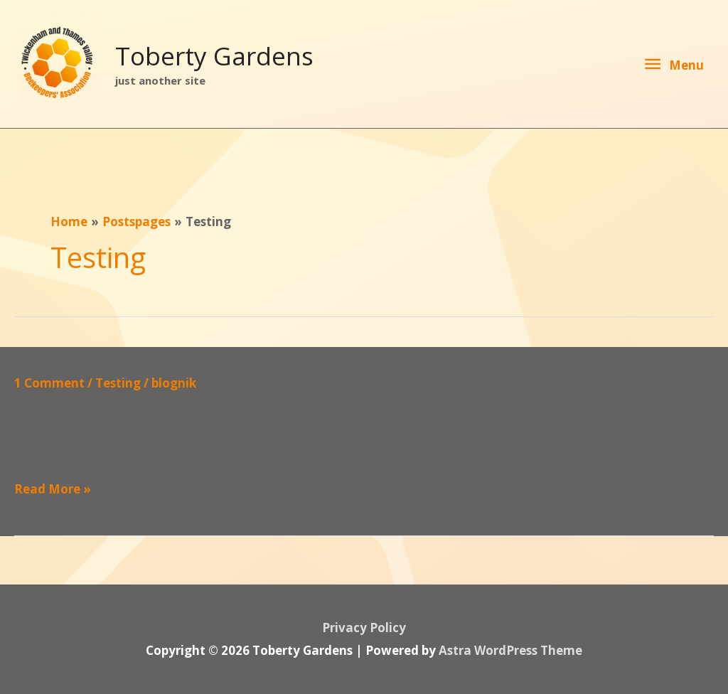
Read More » (52, 489)
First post (54, 358)
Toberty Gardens (214, 56)
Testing (118, 383)
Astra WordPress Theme (510, 650)
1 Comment (49, 383)
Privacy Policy (364, 627)
